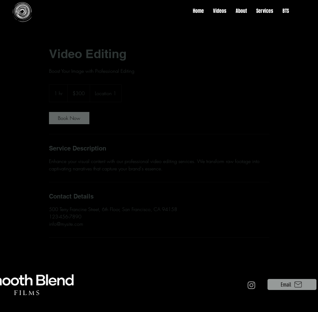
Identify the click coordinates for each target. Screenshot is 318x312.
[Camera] (251, 285)
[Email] (291, 284)
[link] (69, 118)
